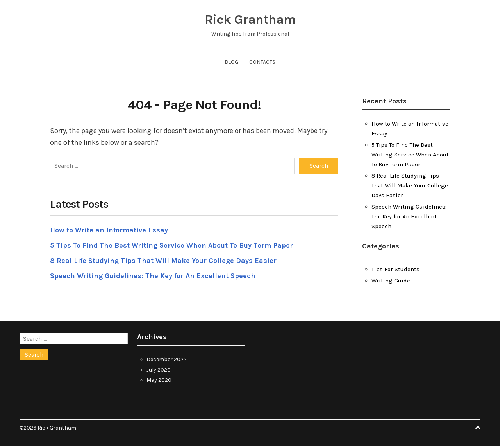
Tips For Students (395, 269)
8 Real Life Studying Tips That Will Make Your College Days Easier (163, 260)
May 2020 (158, 380)
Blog (231, 62)
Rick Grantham (250, 19)
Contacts (262, 62)
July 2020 (158, 370)
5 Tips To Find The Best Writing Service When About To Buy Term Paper (171, 245)
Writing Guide (390, 280)
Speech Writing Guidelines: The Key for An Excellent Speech (152, 276)
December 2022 (166, 359)
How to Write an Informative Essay (109, 230)
